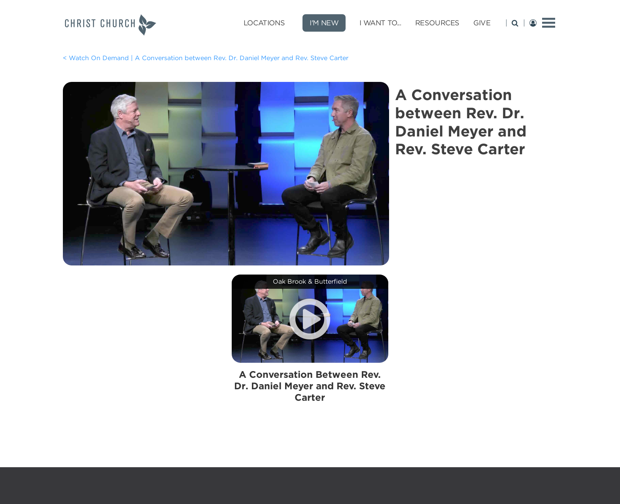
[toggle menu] (548, 23)
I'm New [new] (324, 23)
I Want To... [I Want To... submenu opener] (380, 23)
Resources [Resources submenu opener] (437, 23)
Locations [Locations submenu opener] (264, 23)
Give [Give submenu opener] (481, 23)
